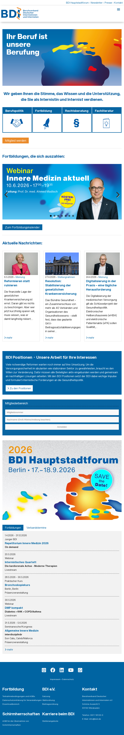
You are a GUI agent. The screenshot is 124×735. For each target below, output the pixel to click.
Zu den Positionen (20, 388)
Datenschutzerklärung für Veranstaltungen (22, 700)
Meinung (20, 277)
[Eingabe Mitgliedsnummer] (62, 412)
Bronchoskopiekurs (17, 585)
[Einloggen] (62, 427)
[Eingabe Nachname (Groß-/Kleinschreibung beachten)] (62, 419)
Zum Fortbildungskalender (22, 227)
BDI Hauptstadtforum (77, 2)
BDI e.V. (48, 689)
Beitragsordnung (50, 704)
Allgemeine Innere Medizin (22, 631)
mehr (9, 338)
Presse (108, 2)
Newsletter (97, 2)
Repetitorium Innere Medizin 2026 (27, 543)
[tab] (12, 528)
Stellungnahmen (66, 277)
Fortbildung (13, 689)
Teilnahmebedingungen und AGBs (18, 696)
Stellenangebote (50, 721)
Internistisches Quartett (20, 562)
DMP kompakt (14, 608)
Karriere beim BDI (58, 714)
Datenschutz (68, 679)
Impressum (55, 679)
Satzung (46, 696)
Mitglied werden (15, 140)
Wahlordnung (48, 700)
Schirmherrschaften (21, 714)
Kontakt (118, 2)
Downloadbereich (10, 704)
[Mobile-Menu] (118, 9)
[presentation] (12, 528)
